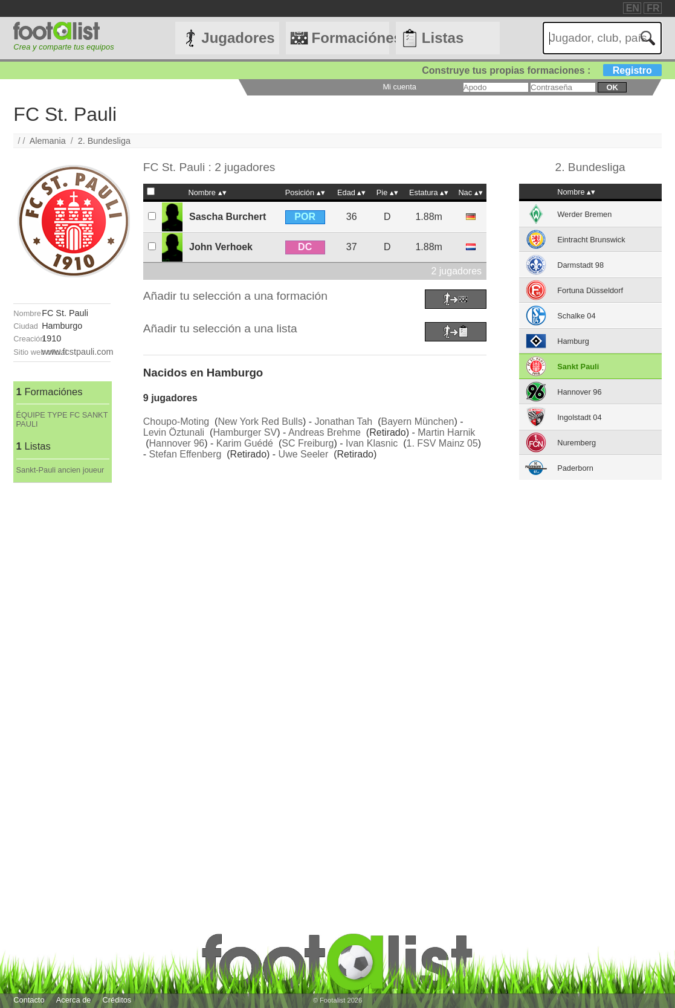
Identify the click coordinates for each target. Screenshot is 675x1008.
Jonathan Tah (343, 421)
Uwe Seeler (304, 454)
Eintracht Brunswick (591, 239)
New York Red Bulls (260, 421)
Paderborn (575, 468)
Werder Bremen (584, 214)
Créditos (117, 999)
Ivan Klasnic (372, 443)
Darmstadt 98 (580, 265)
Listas (442, 38)
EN (632, 8)
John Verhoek (221, 247)
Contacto (28, 999)
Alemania (48, 141)
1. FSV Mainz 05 (442, 443)
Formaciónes (351, 38)
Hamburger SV (245, 432)
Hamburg (573, 341)
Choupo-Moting (176, 421)
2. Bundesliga (104, 141)
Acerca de (73, 999)
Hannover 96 (177, 443)
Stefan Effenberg (185, 454)
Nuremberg (576, 442)
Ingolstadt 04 (579, 417)
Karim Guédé (244, 443)
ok (612, 87)
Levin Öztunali (173, 432)
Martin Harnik (446, 432)
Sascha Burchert (227, 217)
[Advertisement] (62, 664)
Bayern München (417, 421)
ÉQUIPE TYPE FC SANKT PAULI (62, 419)
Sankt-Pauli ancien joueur (60, 469)
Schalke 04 (576, 315)
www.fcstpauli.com (77, 352)
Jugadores (237, 38)
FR (653, 8)
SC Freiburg (308, 443)
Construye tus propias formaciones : (542, 70)
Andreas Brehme (324, 432)
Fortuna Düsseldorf (590, 290)
